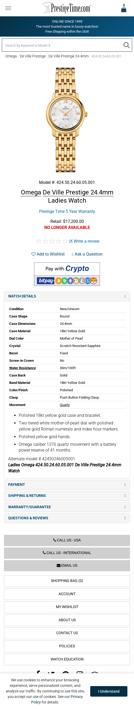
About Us (67, 620)
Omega (11, 56)
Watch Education (67, 659)
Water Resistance (22, 368)
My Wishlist (67, 607)
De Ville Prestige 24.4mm (69, 56)
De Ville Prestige (33, 56)
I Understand (108, 691)
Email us (67, 565)
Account (67, 594)
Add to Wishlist (48, 254)
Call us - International (67, 553)
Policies (67, 646)
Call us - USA (67, 540)
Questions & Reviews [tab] (67, 518)
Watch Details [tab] (67, 296)
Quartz (65, 405)
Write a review (84, 241)
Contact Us (67, 633)
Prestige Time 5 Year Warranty (67, 211)
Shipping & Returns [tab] (67, 496)
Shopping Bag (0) (67, 581)
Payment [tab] (67, 485)
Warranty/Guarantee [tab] (67, 507)
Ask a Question (87, 254)
